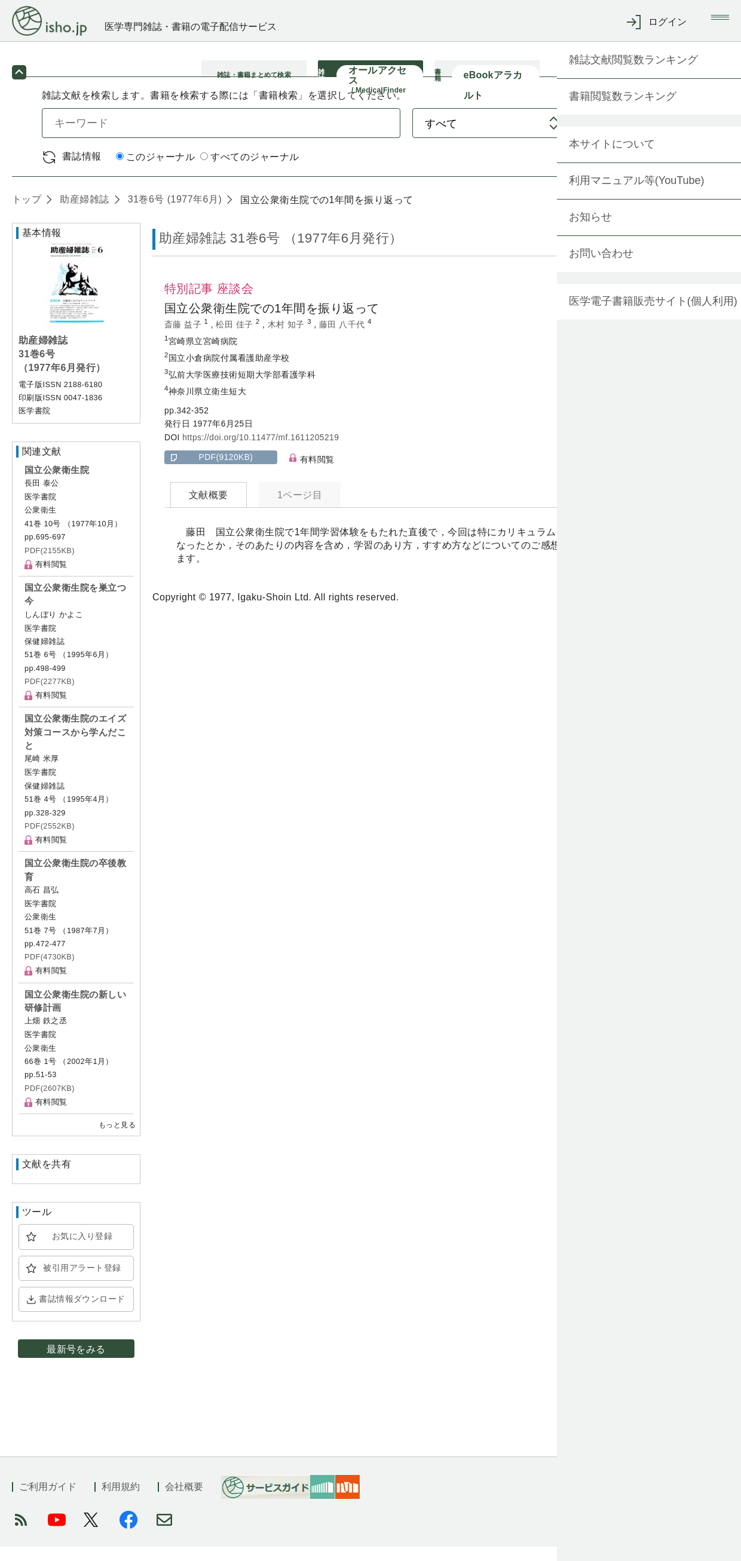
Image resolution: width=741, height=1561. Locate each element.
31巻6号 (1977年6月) (173, 213)
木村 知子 (288, 338)
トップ (26, 213)
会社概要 (184, 1501)
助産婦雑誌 (83, 213)
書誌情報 (82, 170)
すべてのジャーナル (249, 171)
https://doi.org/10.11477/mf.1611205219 (260, 451)
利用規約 (121, 1501)
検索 (650, 136)
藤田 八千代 (343, 338)
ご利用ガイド (47, 1501)
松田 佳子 (236, 338)
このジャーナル (155, 171)
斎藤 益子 (184, 338)
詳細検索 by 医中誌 (656, 170)
